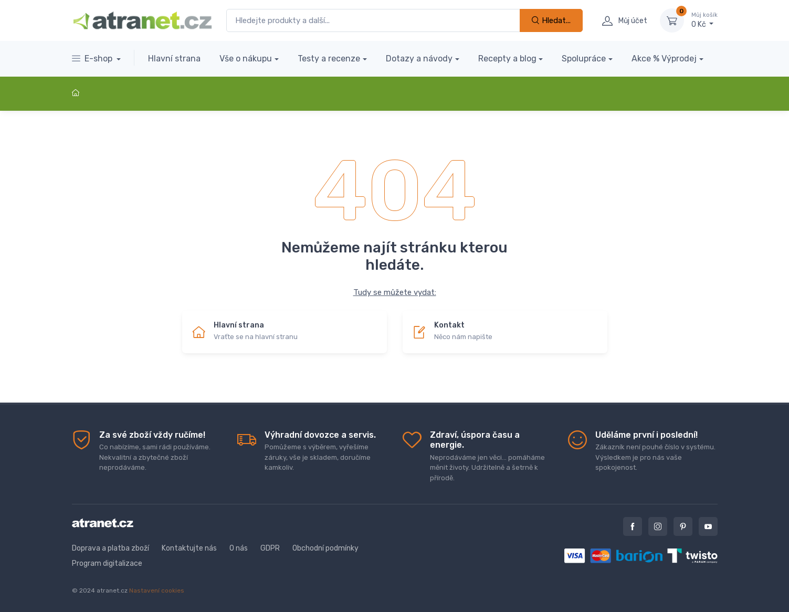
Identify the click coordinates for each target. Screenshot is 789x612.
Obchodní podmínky (325, 548)
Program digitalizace (107, 563)
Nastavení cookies (156, 590)
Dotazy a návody (419, 59)
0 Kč (704, 20)
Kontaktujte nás (189, 548)
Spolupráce (584, 59)
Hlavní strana (174, 59)
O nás (238, 548)
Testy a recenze (329, 59)
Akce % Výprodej (664, 59)
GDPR (270, 548)
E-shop (93, 59)
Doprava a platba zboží (110, 548)
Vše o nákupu (245, 59)
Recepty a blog (507, 59)
